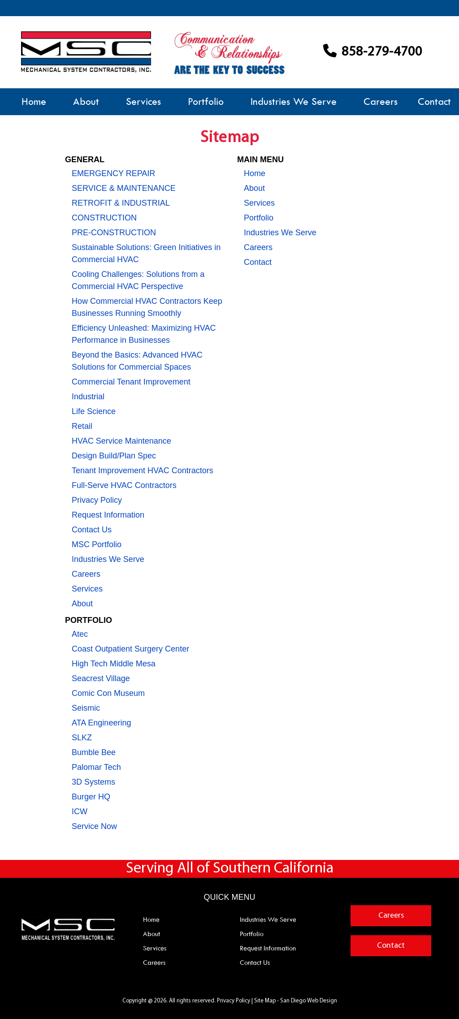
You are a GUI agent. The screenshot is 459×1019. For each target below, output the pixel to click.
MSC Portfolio (96, 544)
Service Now (94, 826)
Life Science (94, 411)
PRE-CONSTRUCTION (114, 232)
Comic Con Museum (108, 693)
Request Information (108, 514)
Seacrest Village (101, 678)
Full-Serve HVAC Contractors (124, 485)
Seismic (86, 708)
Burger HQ (91, 796)
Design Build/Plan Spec (114, 455)
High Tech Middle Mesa (114, 663)
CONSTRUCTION (104, 217)
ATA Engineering (101, 722)
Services (143, 101)
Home (34, 101)
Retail (82, 426)
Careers (381, 101)
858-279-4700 (372, 52)
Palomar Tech (96, 767)
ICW (79, 811)
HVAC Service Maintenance (121, 440)
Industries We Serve (294, 101)
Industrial (88, 396)
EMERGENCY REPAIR (113, 173)
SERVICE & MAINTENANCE (124, 188)
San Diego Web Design (308, 1001)
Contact (434, 101)
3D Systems (93, 781)
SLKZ (82, 737)
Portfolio (206, 101)
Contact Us (92, 529)
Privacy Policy (97, 500)
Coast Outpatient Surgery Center (130, 648)
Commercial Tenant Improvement (131, 381)
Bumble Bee (94, 752)
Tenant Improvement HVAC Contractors (142, 470)
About (86, 101)
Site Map (265, 1001)
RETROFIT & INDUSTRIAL (121, 203)
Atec (80, 634)
